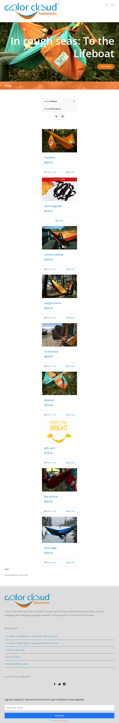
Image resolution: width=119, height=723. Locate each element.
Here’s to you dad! (16, 648)
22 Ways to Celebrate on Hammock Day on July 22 (32, 634)
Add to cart (51, 172)
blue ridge (50, 546)
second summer (53, 254)
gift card (49, 447)
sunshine (49, 157)
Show (52, 109)
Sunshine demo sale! (17, 662)
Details (72, 172)
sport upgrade (53, 205)
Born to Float (13, 655)
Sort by (50, 101)
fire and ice (51, 495)
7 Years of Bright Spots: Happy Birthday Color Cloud (33, 641)
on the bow (51, 350)
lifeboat (49, 399)
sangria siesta (52, 302)
